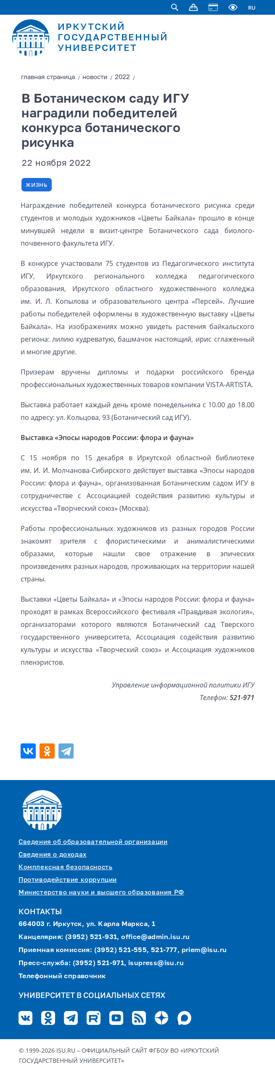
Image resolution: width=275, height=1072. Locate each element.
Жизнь (37, 184)
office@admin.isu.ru (155, 937)
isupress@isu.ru (156, 963)
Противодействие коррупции (68, 880)
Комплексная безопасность (65, 867)
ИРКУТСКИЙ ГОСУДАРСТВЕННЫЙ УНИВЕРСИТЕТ (113, 38)
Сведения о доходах (53, 855)
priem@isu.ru (204, 950)
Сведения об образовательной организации (93, 842)
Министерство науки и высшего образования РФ (101, 892)
